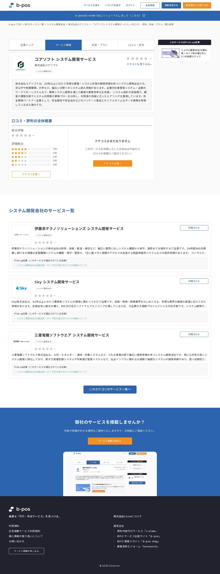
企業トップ (27, 45)
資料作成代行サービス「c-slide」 (137, 531)
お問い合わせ (17, 541)
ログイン (130, 5)
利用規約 (14, 526)
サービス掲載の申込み (110, 441)
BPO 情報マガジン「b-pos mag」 (138, 541)
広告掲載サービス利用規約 (24, 531)
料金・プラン (100, 45)
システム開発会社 (43, 71)
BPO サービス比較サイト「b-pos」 (139, 536)
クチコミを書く (31, 174)
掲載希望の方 (171, 5)
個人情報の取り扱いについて (26, 536)
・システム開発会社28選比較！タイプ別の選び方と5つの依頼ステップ (50, 265)
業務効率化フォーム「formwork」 (138, 546)
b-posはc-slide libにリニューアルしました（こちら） (110, 15)
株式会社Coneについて (128, 516)
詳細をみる (194, 227)
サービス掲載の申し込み (26, 551)
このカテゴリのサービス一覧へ (110, 389)
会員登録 (150, 5)
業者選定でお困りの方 (197, 5)
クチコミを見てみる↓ (139, 64)
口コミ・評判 (136, 45)
